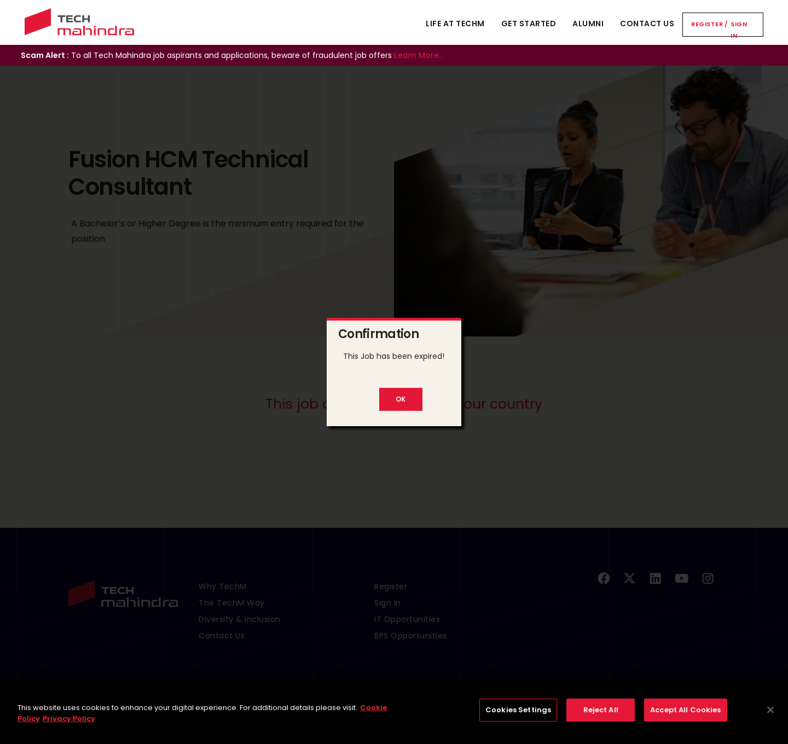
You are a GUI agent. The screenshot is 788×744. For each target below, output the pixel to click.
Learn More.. (418, 55)
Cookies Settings (518, 716)
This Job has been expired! (393, 356)
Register (707, 24)
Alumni (588, 23)
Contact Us (647, 23)
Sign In (739, 30)
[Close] (770, 716)
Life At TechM (455, 23)
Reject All (600, 716)
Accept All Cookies (685, 716)
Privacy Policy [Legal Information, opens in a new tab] (69, 724)
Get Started (529, 23)
